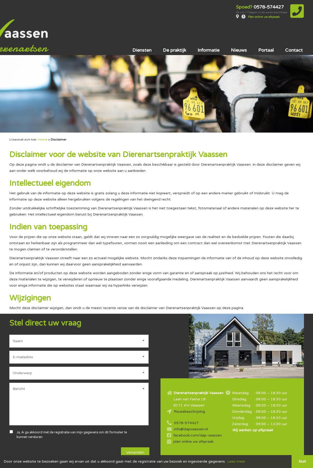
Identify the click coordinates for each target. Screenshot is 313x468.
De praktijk (174, 34)
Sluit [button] (302, 461)
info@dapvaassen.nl (191, 413)
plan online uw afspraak (193, 426)
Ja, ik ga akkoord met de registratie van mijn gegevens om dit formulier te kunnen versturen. (72, 419)
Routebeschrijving (189, 396)
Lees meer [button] (236, 461)
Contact (294, 34)
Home (42, 124)
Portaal (266, 34)
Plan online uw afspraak (263, 17)
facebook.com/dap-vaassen (197, 420)
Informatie (208, 34)
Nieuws (239, 34)
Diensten (141, 34)
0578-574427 (186, 407)
